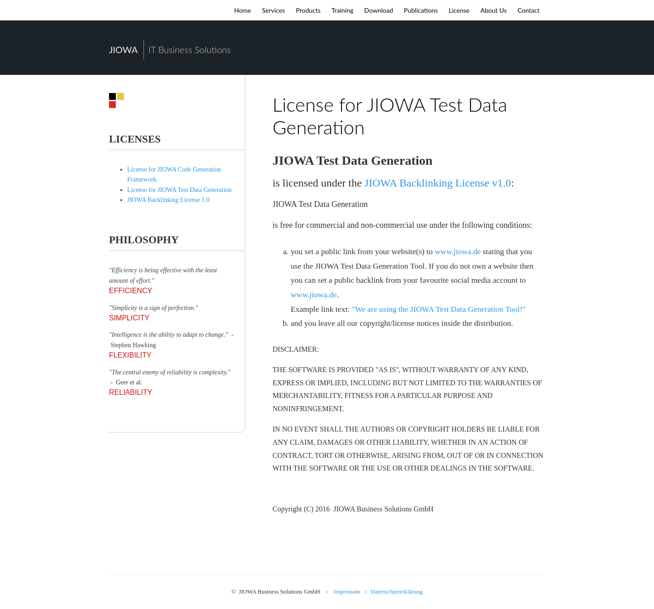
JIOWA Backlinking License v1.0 (438, 183)
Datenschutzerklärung (397, 591)
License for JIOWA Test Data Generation (179, 190)
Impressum (347, 591)
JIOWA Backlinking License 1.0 (168, 199)
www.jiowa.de (458, 251)
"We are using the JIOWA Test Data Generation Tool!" (438, 309)
